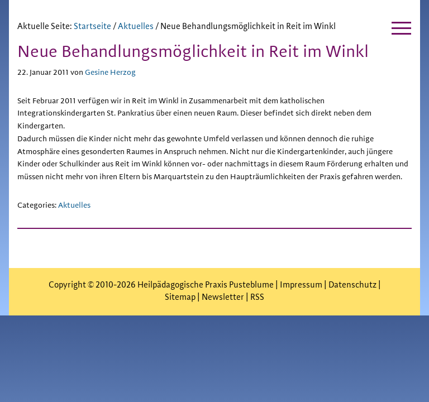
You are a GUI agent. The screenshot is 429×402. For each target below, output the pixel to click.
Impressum (302, 285)
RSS (257, 297)
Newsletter (223, 297)
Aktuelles (74, 205)
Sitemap (180, 297)
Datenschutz (352, 285)
